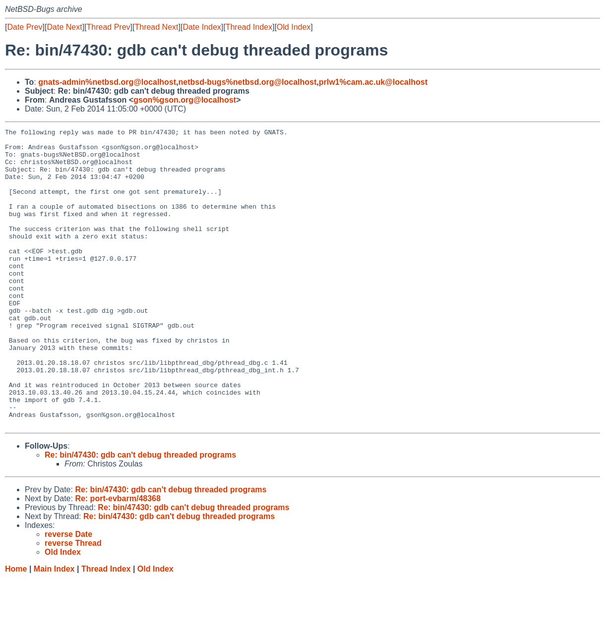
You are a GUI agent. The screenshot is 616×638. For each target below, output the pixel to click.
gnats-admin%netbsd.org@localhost (107, 82)
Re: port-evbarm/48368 (118, 558)
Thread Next (156, 27)
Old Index (293, 27)
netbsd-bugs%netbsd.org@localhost (248, 82)
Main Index (54, 628)
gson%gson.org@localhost (184, 100)
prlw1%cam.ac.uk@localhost (373, 82)
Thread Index (249, 27)
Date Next (64, 27)
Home (16, 628)
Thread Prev (108, 27)
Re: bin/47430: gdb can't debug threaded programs (140, 514)
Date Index (202, 27)
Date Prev (24, 27)
